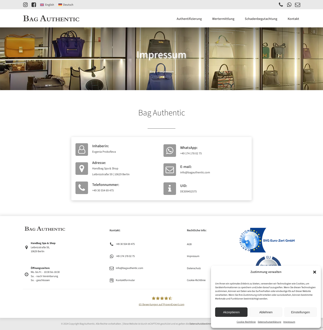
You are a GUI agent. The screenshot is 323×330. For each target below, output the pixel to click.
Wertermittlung (223, 19)
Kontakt (293, 19)
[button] (315, 272)
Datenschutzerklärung (269, 322)
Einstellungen (300, 312)
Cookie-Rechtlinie (246, 322)
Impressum (289, 322)
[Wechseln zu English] (47, 5)
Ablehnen (265, 312)
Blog (152, 72)
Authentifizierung (189, 19)
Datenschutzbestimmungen (204, 324)
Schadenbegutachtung (261, 19)
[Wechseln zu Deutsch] (66, 5)
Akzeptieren (231, 312)
